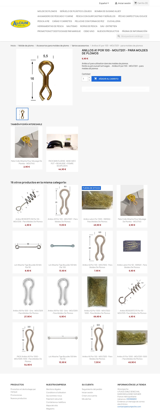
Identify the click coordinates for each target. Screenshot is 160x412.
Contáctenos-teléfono (56, 402)
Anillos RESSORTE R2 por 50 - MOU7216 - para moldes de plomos (28, 220)
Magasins (50, 409)
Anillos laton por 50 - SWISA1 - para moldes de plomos (132, 266)
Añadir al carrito (106, 78)
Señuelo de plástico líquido (76, 11)
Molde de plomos (47, 11)
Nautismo (71, 26)
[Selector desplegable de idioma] (104, 3)
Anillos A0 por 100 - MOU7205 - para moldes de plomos (97, 357)
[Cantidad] (85, 79)
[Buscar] (132, 36)
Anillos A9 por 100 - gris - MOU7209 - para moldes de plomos (63, 311)
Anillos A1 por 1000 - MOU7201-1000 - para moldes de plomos (132, 357)
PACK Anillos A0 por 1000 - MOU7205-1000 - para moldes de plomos (28, 359)
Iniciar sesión (87, 392)
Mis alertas (86, 399)
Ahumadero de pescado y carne (55, 16)
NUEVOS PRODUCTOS (108, 31)
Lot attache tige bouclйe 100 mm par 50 (63, 357)
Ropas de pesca (88, 26)
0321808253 (131, 399)
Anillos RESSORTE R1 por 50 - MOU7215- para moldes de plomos (132, 311)
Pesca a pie (43, 21)
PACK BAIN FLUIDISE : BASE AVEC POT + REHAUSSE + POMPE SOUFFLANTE (62, 163)
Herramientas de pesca (51, 26)
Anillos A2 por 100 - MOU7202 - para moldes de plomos (97, 266)
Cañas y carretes (62, 21)
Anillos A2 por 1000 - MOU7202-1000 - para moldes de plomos (97, 311)
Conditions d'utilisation (56, 392)
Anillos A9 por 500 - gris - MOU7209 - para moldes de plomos (28, 311)
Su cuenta (88, 384)
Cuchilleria (113, 21)
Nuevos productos (19, 398)
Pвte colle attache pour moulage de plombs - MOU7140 (26, 162)
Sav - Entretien (108, 26)
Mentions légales (53, 389)
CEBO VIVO (89, 31)
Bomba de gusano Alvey (108, 11)
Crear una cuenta (89, 396)
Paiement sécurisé (54, 399)
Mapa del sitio (52, 405)
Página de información (134, 31)
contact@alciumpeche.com (129, 406)
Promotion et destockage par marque (59, 31)
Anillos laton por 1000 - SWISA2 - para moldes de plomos (97, 220)
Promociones (16, 395)
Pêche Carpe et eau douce (132, 16)
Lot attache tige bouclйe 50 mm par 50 (28, 266)
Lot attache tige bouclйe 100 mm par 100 (63, 266)
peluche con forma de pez (89, 21)
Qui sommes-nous (54, 396)
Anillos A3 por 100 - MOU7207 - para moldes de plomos (63, 220)
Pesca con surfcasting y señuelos (95, 16)
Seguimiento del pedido (92, 389)
